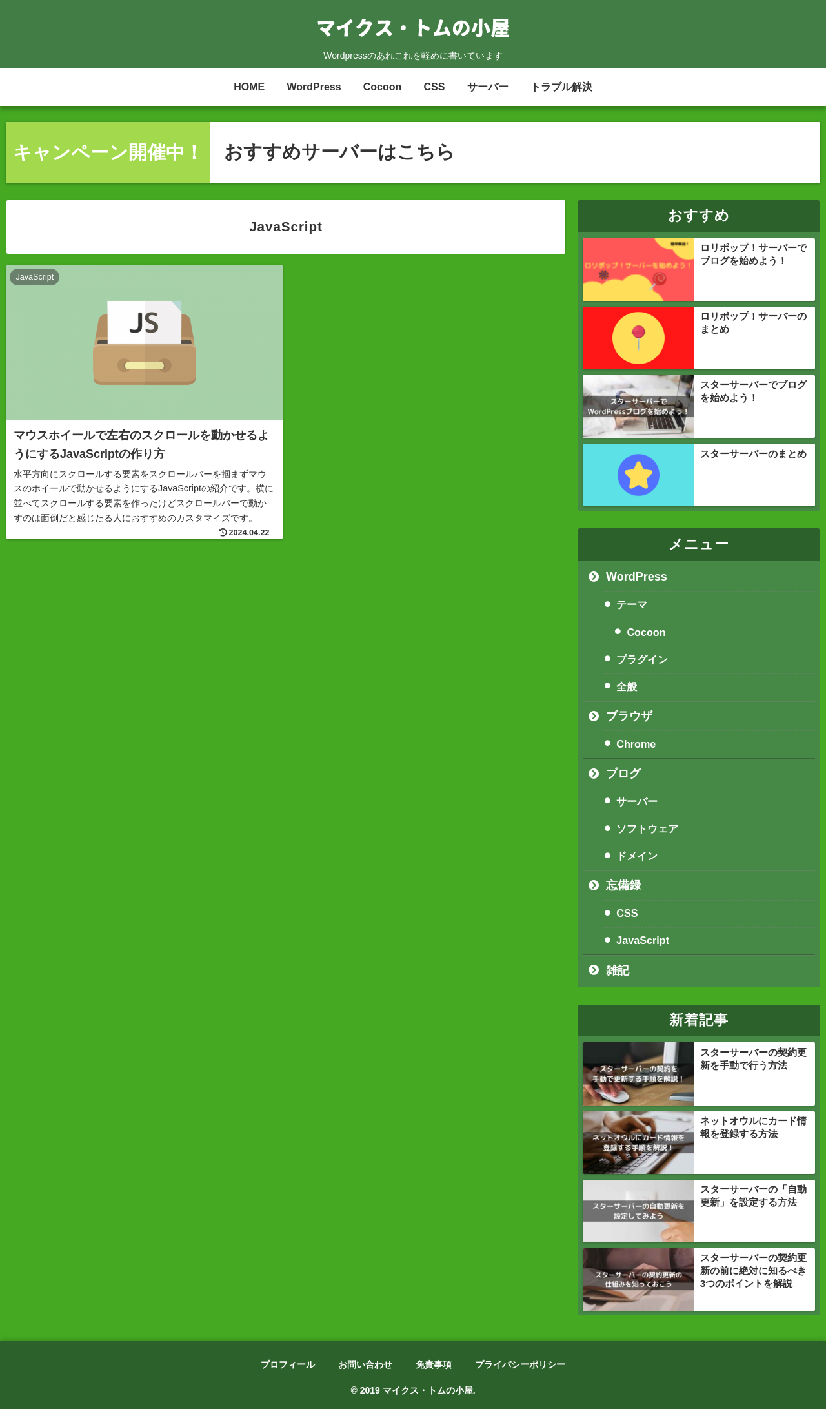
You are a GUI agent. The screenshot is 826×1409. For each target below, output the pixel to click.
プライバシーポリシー (520, 1364)
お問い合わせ (365, 1364)
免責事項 (434, 1364)
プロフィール (288, 1364)
